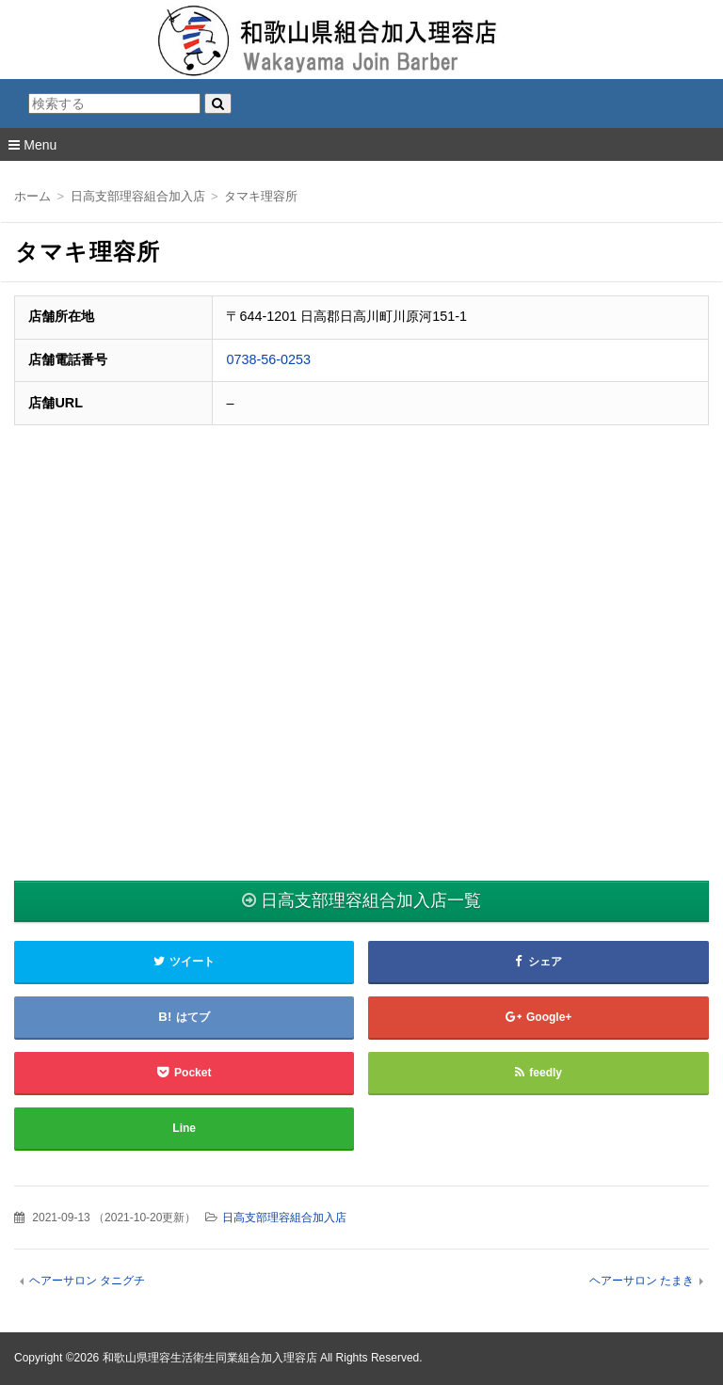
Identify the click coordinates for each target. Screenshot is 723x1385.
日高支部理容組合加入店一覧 (371, 900)
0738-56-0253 (268, 359)
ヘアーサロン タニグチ (87, 1280)
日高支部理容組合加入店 (284, 1217)
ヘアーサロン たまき (641, 1280)
